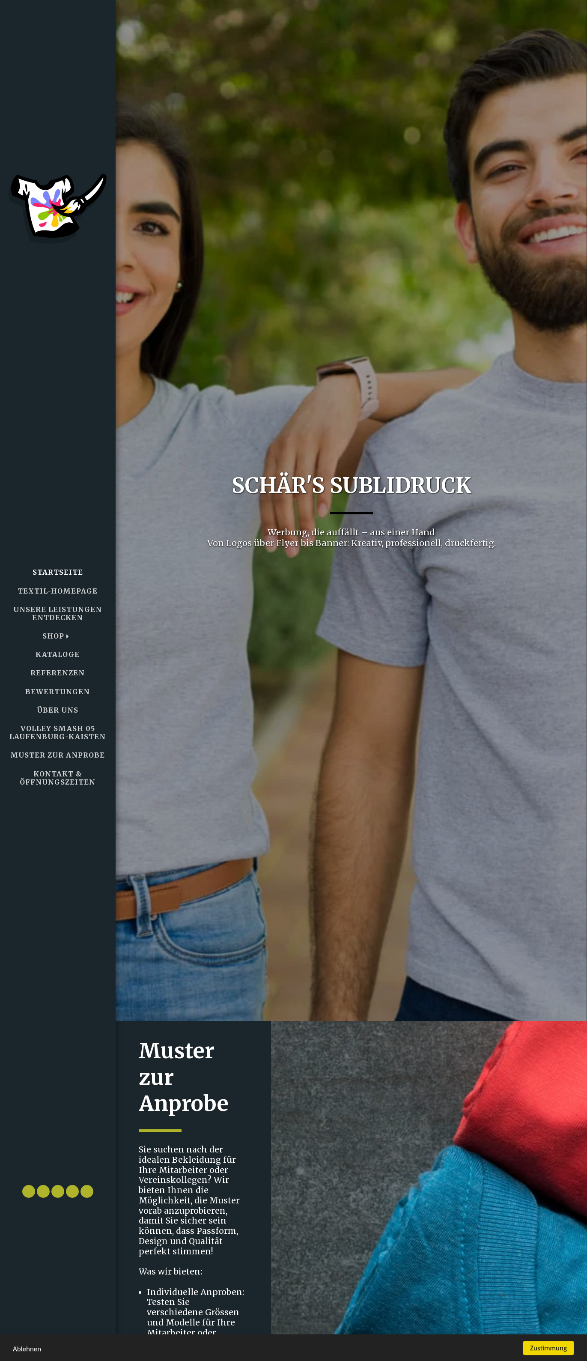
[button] (58, 1150)
